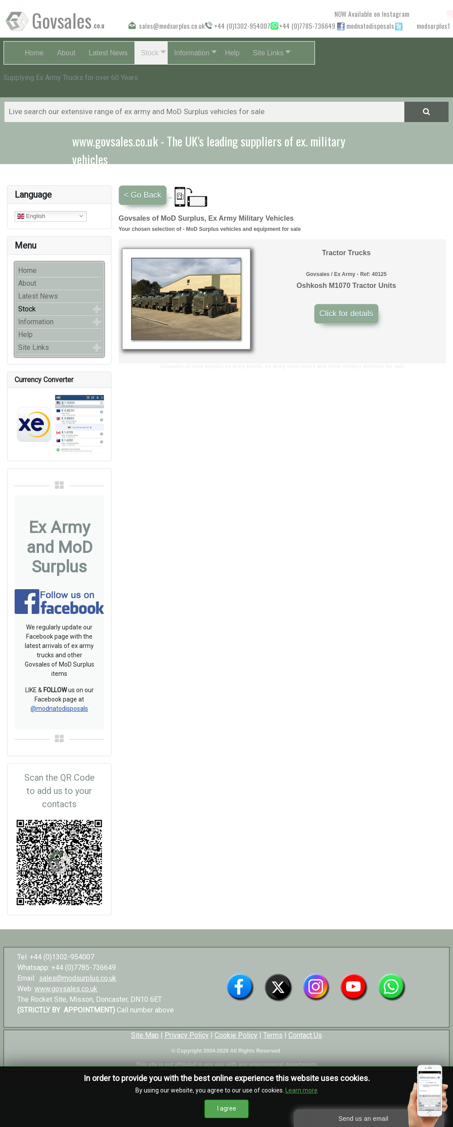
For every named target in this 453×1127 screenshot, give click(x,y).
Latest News (38, 296)
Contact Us (305, 1035)
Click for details (346, 313)
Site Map (145, 1035)
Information (36, 322)
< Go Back (142, 195)
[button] (151, 53)
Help (25, 334)
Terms (273, 1035)
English (31, 215)
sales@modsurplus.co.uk (77, 978)
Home (27, 270)
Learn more (301, 1092)
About (27, 283)
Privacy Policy (187, 1035)
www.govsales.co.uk (66, 989)
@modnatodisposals (59, 708)
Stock (27, 309)
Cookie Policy (236, 1035)
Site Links (33, 347)
